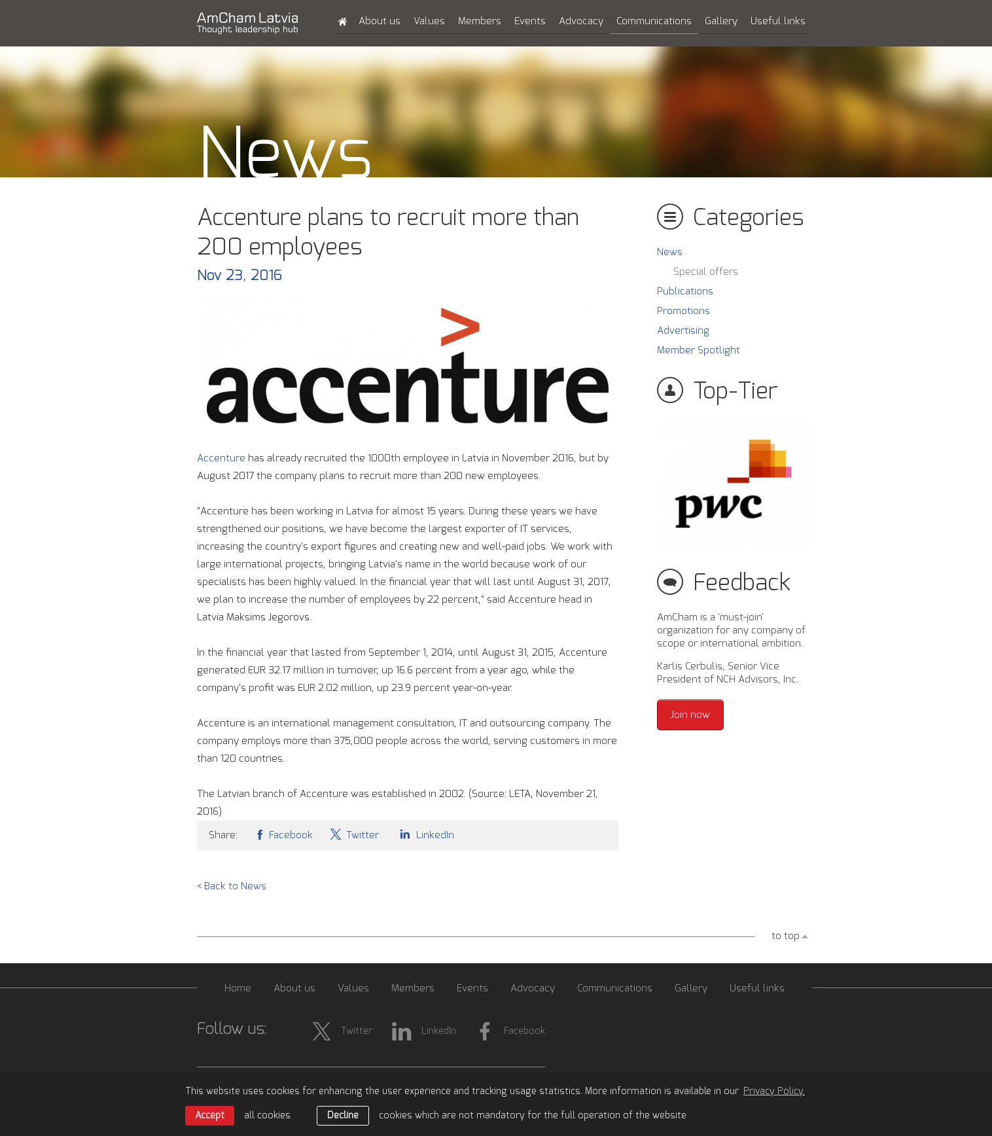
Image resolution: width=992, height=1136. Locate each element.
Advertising (683, 331)
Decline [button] (343, 1115)
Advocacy (581, 21)
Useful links (778, 21)
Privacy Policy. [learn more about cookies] (774, 1091)
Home (237, 988)
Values (429, 21)
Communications (654, 21)
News (669, 252)
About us (379, 21)
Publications (685, 291)
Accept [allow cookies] (209, 1115)
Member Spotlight (698, 350)
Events (530, 21)
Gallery (721, 21)
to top (785, 936)
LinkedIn (424, 834)
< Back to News (231, 886)
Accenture (222, 458)
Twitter (354, 834)
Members (479, 21)
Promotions (683, 311)
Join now (690, 715)
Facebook (283, 834)
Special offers (705, 272)
